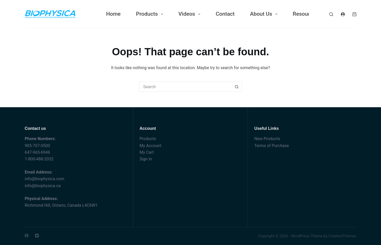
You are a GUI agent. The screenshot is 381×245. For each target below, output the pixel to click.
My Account (150, 145)
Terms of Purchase (271, 145)
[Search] (331, 14)
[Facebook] (27, 236)
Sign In (146, 159)
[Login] (343, 14)
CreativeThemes (342, 236)
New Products (267, 138)
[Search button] (237, 86)
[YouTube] (37, 236)
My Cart (147, 152)
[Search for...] (185, 86)
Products (148, 138)
